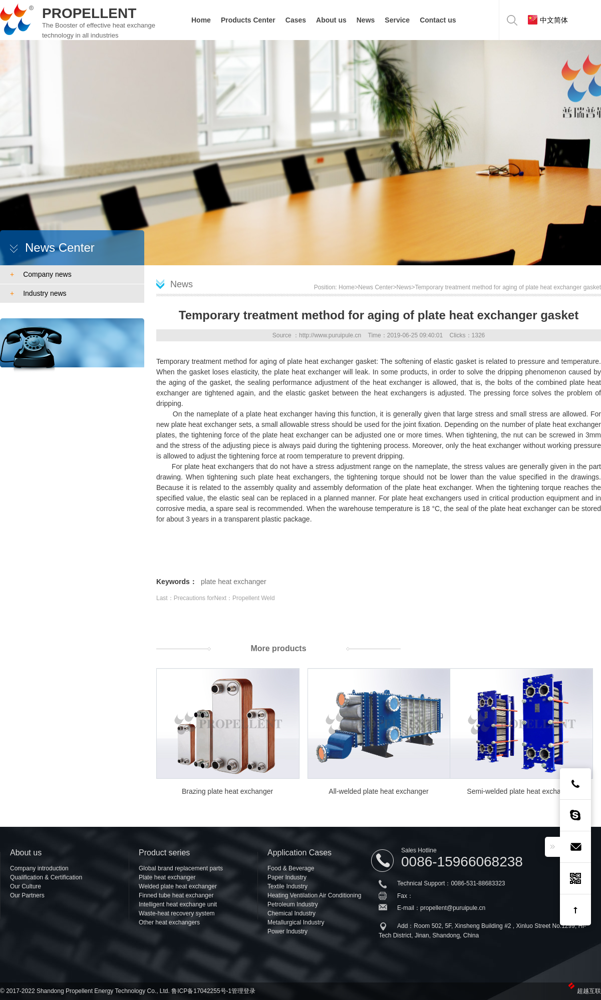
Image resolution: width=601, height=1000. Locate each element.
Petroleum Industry (292, 904)
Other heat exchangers (169, 922)
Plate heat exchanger (167, 877)
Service (397, 20)
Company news (41, 274)
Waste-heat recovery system (177, 913)
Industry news (38, 293)
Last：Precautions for (185, 598)
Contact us (438, 20)
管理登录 (243, 990)
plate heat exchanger (233, 582)
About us (331, 20)
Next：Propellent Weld (244, 598)
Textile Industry (287, 886)
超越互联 (589, 990)
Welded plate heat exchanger (178, 886)
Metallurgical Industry (295, 922)
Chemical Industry (291, 913)
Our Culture (25, 886)
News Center (375, 287)
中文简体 (548, 20)
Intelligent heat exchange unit (178, 904)
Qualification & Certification (46, 877)
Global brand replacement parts (181, 868)
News (366, 20)
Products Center (248, 20)
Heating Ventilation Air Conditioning (314, 895)
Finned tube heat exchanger (176, 895)
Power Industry (287, 931)
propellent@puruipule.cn (452, 907)
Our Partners (27, 895)
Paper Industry (287, 877)
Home (201, 20)
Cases (295, 20)
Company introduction (39, 868)
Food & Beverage (290, 868)
